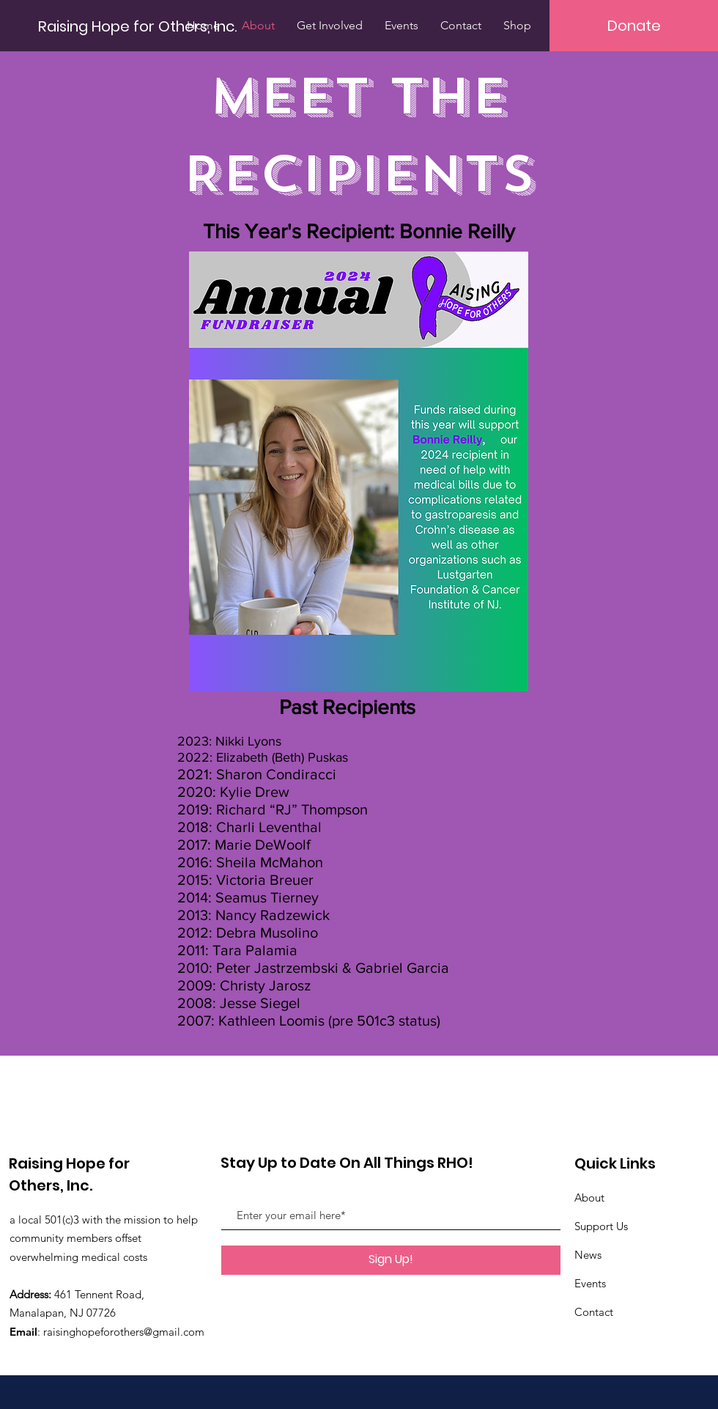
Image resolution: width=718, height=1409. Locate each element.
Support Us (601, 1226)
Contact (593, 1312)
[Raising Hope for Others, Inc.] (139, 26)
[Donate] (633, 25)
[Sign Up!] (390, 1260)
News (588, 1255)
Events (590, 1283)
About (589, 1197)
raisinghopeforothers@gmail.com (123, 1332)
